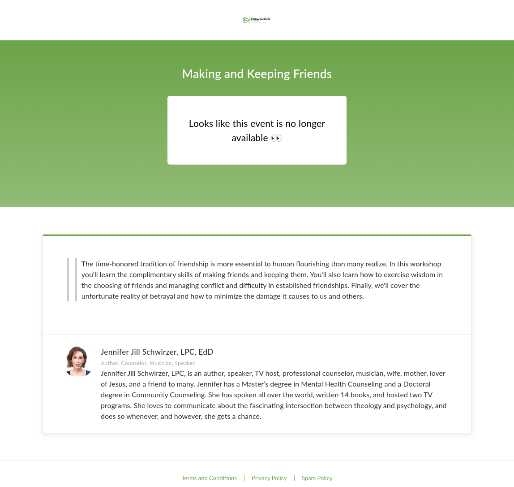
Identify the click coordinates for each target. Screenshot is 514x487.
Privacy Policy (269, 478)
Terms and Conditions (209, 478)
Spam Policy (317, 478)
